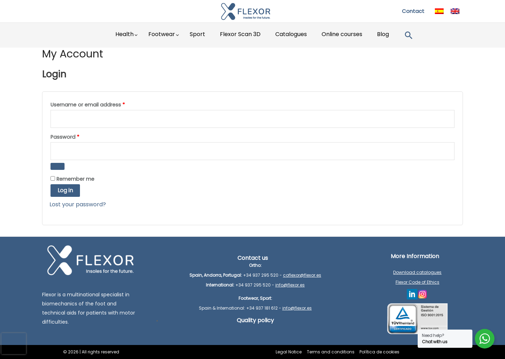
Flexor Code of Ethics (417, 282)
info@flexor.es (290, 285)
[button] (409, 35)
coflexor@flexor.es (302, 275)
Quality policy (255, 320)
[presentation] (13, 343)
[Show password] (57, 166)
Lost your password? (77, 204)
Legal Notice (290, 352)
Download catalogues (417, 272)
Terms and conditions (331, 352)
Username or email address (89, 105)
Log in (65, 190)
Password (66, 136)
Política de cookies (379, 352)
